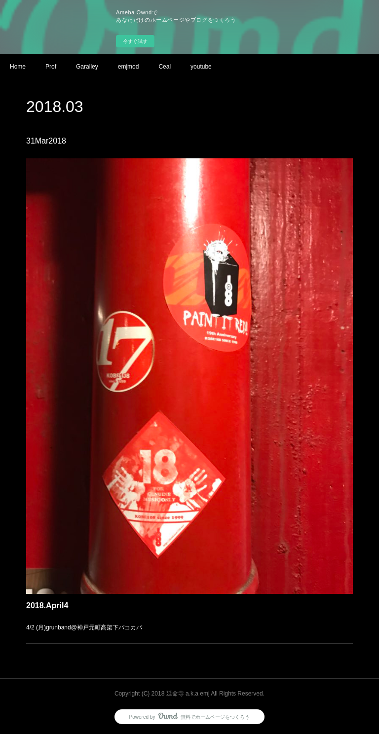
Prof (50, 66)
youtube (201, 66)
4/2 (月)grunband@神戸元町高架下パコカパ (87, 621)
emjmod (128, 66)
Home (18, 66)
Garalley (87, 66)
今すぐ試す (135, 41)
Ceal (164, 66)
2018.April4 (51, 599)
